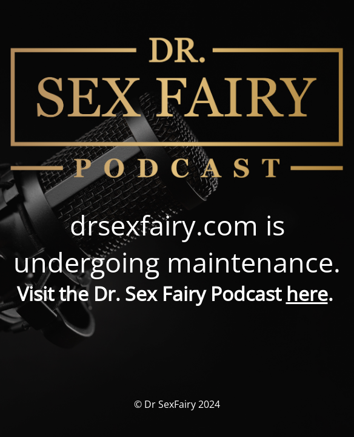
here (307, 293)
